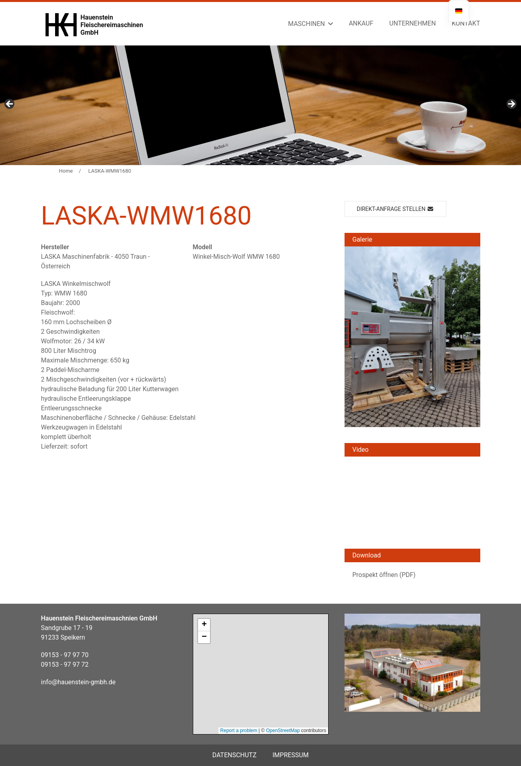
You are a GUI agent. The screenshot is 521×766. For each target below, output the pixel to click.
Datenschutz (234, 755)
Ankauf (361, 23)
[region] (260, 105)
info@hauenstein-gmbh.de (78, 682)
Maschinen (306, 24)
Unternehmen (412, 23)
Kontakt (466, 23)
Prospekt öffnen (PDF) (384, 575)
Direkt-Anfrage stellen (395, 209)
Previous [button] (10, 104)
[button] (412, 336)
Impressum (290, 755)
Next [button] (511, 104)
